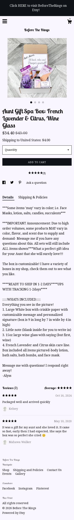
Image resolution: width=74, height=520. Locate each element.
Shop (6, 470)
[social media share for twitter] (12, 182)
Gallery (20, 473)
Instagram (26, 488)
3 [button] (39, 102)
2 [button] (35, 102)
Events (7, 473)
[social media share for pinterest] (20, 182)
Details (8, 197)
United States (30, 140)
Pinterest (42, 488)
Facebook (9, 488)
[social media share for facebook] (4, 182)
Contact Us (54, 470)
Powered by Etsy (13, 512)
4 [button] (43, 102)
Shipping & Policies (32, 197)
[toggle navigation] (4, 21)
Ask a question (36, 182)
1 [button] (31, 102)
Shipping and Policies (28, 470)
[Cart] (69, 22)
